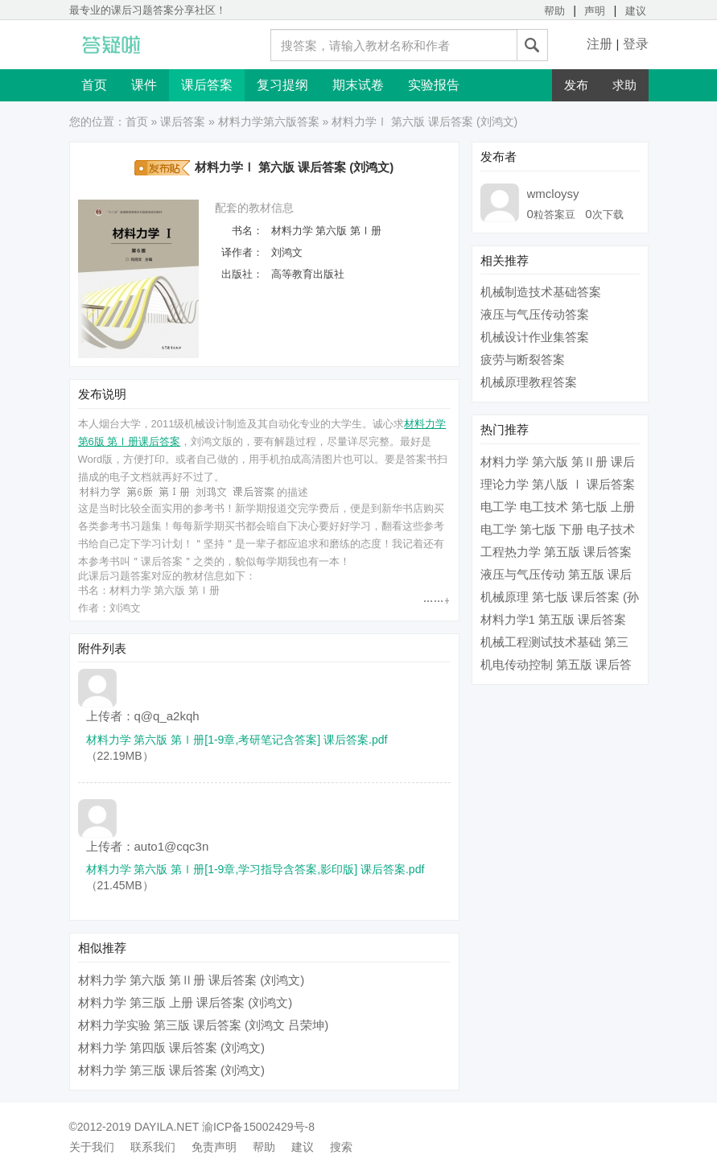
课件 (144, 85)
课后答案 (207, 85)
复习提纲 (282, 85)
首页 (94, 85)
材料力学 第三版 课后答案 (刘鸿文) (172, 1070)
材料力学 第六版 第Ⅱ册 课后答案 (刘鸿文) (191, 980)
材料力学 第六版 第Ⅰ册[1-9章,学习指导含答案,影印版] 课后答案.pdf (255, 869)
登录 (636, 44)
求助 (624, 85)
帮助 (554, 11)
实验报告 (433, 85)
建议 (635, 11)
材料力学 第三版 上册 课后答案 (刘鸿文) (185, 1002)
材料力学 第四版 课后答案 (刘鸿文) (172, 1047)
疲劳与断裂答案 (522, 359)
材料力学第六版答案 (268, 121)
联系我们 (152, 1146)
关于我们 (91, 1146)
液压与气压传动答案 (534, 314)
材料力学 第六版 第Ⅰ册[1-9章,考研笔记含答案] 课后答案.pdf (237, 739)
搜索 (341, 1146)
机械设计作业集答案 (534, 337)
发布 (576, 85)
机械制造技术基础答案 (540, 292)
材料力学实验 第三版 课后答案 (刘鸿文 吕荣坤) (203, 1025)
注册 (599, 44)
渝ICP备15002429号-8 (258, 1126)
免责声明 (214, 1146)
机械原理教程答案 (528, 382)
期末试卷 (358, 85)
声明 (594, 11)
